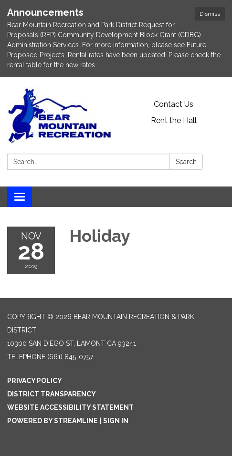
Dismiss (210, 13)
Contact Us (173, 104)
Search (186, 162)
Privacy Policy (34, 380)
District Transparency (51, 394)
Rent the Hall (174, 120)
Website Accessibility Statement (70, 407)
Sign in (115, 421)
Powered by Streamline (52, 421)
